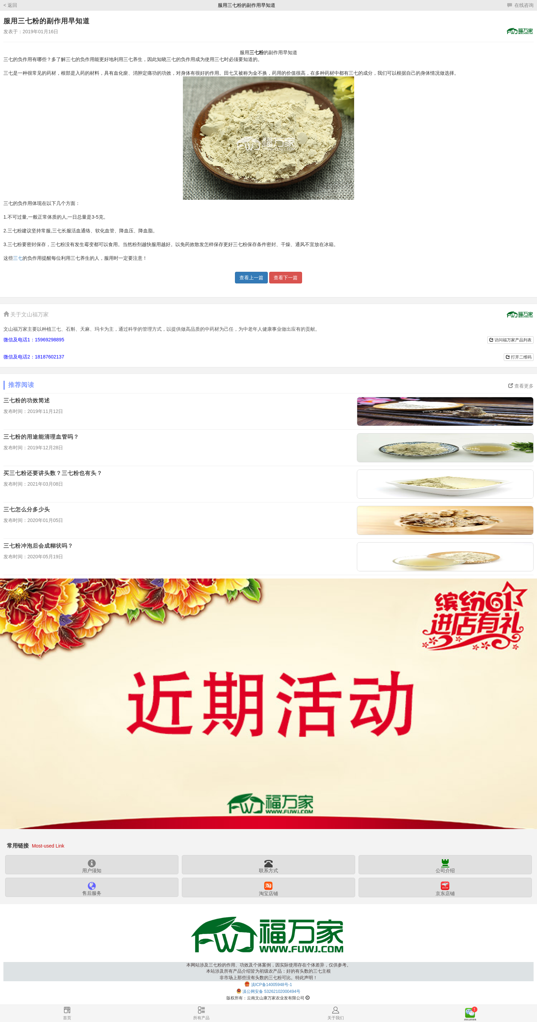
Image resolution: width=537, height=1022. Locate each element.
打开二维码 (519, 357)
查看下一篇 (286, 277)
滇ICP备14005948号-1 (271, 984)
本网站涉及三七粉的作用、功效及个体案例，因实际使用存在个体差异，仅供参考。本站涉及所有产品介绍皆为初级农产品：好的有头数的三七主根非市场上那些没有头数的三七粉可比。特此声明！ (268, 971)
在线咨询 (520, 5)
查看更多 (521, 386)
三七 (18, 258)
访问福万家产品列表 (510, 340)
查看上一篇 (251, 277)
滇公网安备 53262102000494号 (271, 991)
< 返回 (10, 5)
